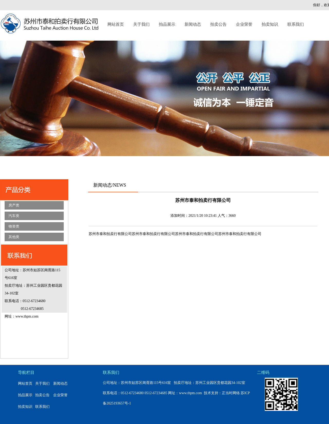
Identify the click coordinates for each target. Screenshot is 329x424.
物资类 (13, 226)
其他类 (13, 237)
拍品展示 (167, 24)
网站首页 (115, 24)
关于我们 (141, 24)
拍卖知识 (270, 24)
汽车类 (13, 216)
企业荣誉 (244, 24)
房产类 (13, 205)
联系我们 (295, 24)
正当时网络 (231, 393)
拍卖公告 (218, 24)
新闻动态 (193, 24)
